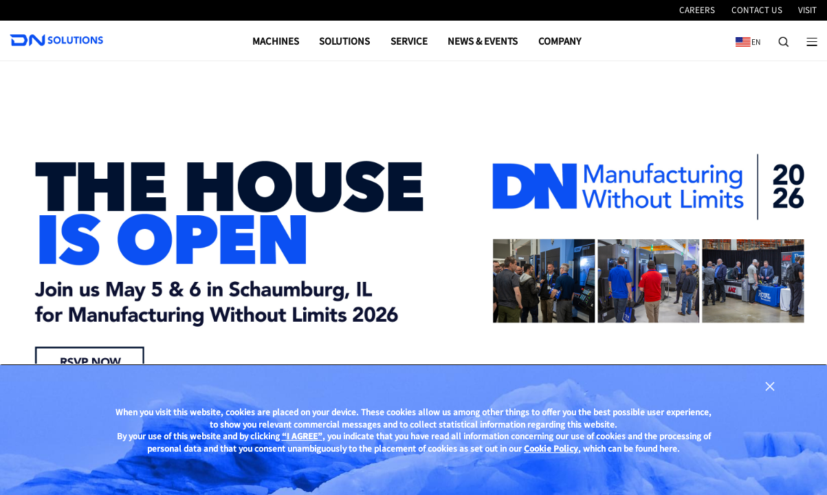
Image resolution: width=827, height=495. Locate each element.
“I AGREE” (302, 445)
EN (745, 36)
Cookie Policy (551, 457)
